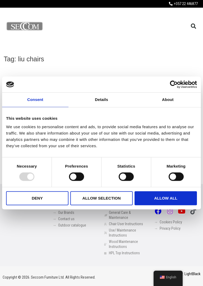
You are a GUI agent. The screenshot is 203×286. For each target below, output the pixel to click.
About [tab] (168, 99)
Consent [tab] (35, 99)
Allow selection (101, 198)
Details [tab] (101, 99)
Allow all (165, 198)
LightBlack (192, 273)
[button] (193, 26)
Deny (37, 198)
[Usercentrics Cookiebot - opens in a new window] (174, 84)
